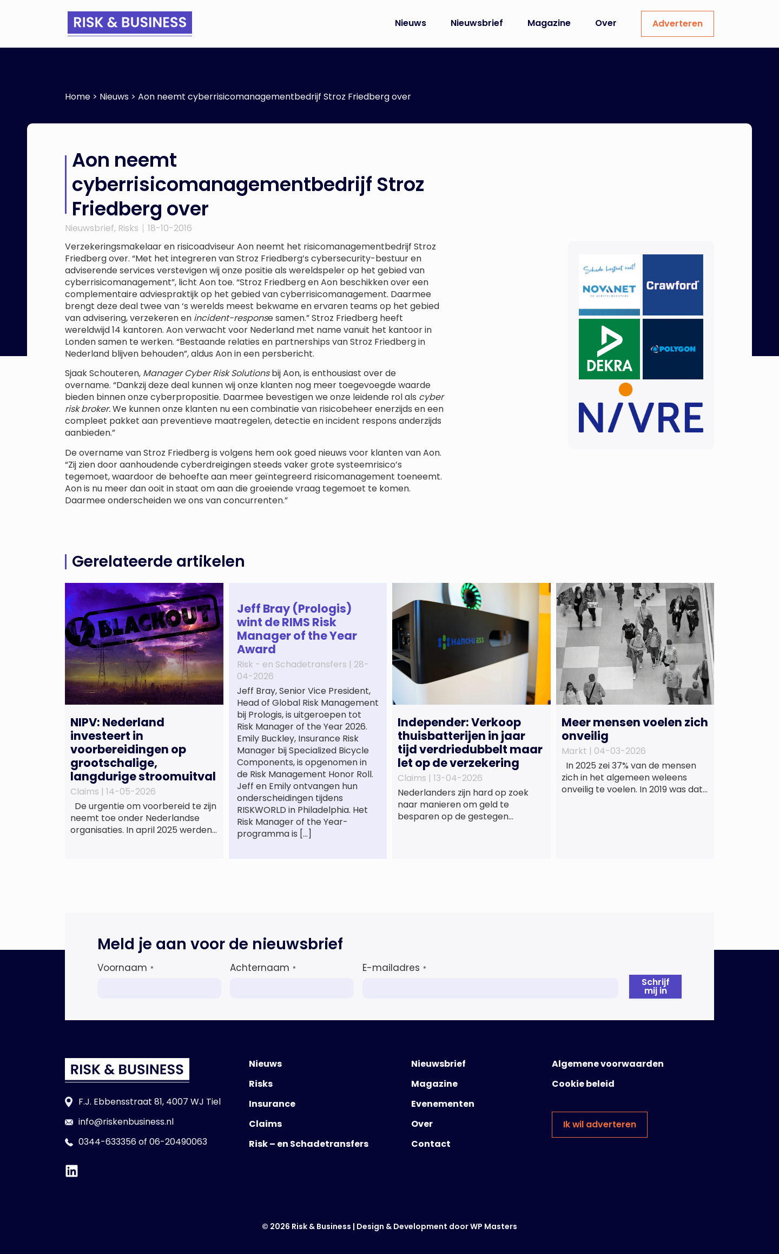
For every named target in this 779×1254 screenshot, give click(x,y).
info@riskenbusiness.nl (126, 1121)
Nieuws (410, 23)
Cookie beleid (583, 1084)
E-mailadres (394, 968)
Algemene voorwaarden (608, 1064)
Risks (128, 228)
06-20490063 (178, 1141)
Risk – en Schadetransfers (308, 1144)
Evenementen (442, 1104)
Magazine (549, 23)
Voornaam (125, 968)
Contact (431, 1144)
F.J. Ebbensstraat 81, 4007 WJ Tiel (149, 1101)
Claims (265, 1124)
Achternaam (263, 968)
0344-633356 (107, 1141)
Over (606, 23)
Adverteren (677, 23)
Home (77, 96)
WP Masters (493, 1226)
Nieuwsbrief (477, 23)
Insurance (272, 1104)
